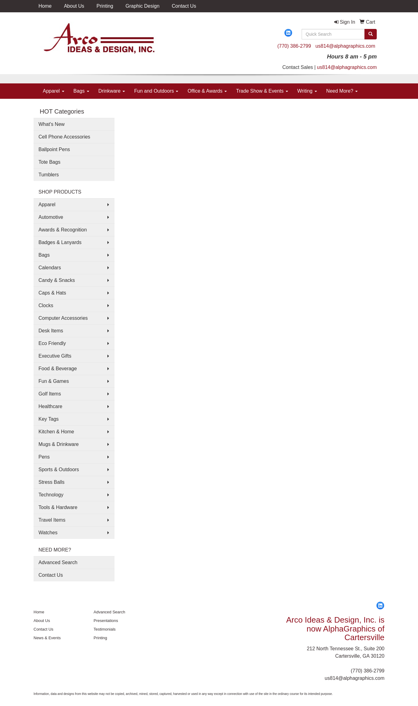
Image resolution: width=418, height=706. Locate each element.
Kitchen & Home (56, 431)
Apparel (53, 91)
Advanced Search (57, 562)
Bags (81, 91)
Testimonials (105, 629)
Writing (307, 91)
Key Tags (48, 419)
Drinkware (111, 91)
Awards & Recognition (62, 229)
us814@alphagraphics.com (345, 46)
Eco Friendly (52, 343)
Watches (48, 532)
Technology (50, 494)
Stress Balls (51, 482)
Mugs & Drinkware (58, 444)
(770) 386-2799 (294, 46)
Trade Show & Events (262, 91)
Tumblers (48, 174)
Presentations (106, 620)
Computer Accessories (63, 318)
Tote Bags (49, 162)
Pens (44, 456)
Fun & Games (53, 381)
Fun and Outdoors (156, 91)
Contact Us (184, 6)
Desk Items (50, 330)
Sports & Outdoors (58, 469)
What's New (51, 124)
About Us (74, 6)
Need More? (342, 91)
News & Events (47, 638)
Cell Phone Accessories (64, 136)
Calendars (49, 267)
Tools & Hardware (57, 507)
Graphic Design (142, 6)
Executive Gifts (54, 356)
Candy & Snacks (56, 280)
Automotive (50, 217)
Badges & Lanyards (60, 242)
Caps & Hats (52, 292)
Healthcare (50, 406)
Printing (105, 6)
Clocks (45, 305)
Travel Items (51, 520)
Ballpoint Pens (54, 149)
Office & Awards (207, 91)
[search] (370, 34)
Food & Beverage (57, 368)
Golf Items (49, 393)
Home (45, 6)
